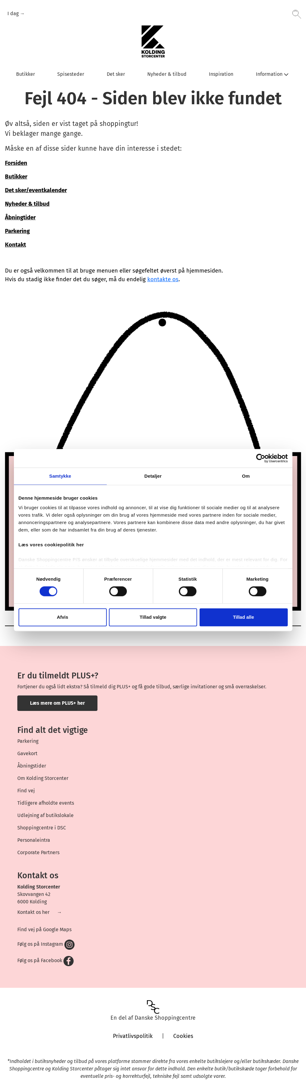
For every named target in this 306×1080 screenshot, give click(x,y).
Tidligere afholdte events (45, 803)
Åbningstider (31, 766)
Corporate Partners (38, 852)
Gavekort (27, 753)
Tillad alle (243, 617)
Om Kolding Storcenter (42, 778)
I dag (13, 13)
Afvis (62, 617)
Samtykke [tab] (60, 476)
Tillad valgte (153, 617)
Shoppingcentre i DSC (41, 828)
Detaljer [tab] (153, 476)
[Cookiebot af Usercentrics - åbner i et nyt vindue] (261, 458)
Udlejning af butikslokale (45, 815)
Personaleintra (33, 840)
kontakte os (163, 279)
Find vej (26, 791)
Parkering (27, 741)
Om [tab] (246, 476)
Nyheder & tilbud (27, 203)
